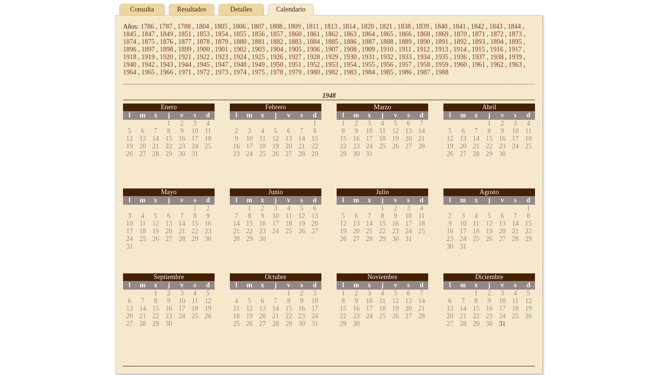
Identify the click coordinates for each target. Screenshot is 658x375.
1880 (240, 41)
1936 (460, 57)
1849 (166, 34)
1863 (350, 34)
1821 (385, 26)
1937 (478, 57)
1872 (497, 34)
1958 (423, 64)
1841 (459, 26)
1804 (202, 26)
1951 (295, 64)
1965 (148, 72)
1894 (497, 41)
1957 (405, 64)
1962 (497, 64)
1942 (148, 64)
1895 (515, 41)
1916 (496, 49)
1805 (220, 26)
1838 (404, 26)
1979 (295, 72)
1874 (129, 41)
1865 (386, 34)
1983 (350, 72)
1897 (148, 49)
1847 (148, 34)
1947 (221, 64)
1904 (276, 49)
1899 (185, 49)
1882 (276, 41)
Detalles (241, 9)
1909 (368, 49)
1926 (276, 57)
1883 (295, 41)
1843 (496, 26)
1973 (221, 72)
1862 (332, 34)
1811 (312, 26)
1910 (386, 49)
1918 (129, 57)
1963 (515, 64)
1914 (459, 49)
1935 (442, 57)
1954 (350, 64)
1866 (405, 34)
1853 (203, 34)
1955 (368, 64)
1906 (313, 49)
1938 (497, 57)
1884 (313, 41)
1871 (478, 34)
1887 (368, 41)
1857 (276, 34)
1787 (165, 26)
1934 (423, 57)
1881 (258, 41)
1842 (477, 26)
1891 (442, 41)
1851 (185, 34)
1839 (422, 26)
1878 (203, 41)
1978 (276, 72)
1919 (148, 57)
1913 (441, 49)
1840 (440, 26)
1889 (405, 41)
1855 (240, 34)
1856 (258, 34)
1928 (313, 57)
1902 (240, 49)
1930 (350, 57)
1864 (368, 34)
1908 (350, 49)
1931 (368, 57)
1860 (295, 34)
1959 (442, 64)
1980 (313, 72)
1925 (258, 57)
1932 (386, 57)
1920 (166, 57)
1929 (332, 57)
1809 (294, 26)
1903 (258, 49)
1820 (367, 26)
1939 (515, 57)
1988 (442, 72)
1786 (147, 26)
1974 (240, 72)
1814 (349, 26)
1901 (221, 49)
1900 (203, 49)
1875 (148, 41)
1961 (478, 64)
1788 (184, 26)
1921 (185, 57)
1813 (330, 26)
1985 (386, 72)
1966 (166, 72)
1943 (166, 64)
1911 (405, 49)
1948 (240, 64)
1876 (166, 41)
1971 (185, 72)
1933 (405, 57)
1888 (386, 41)
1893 (478, 41)
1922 (203, 57)
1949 (258, 64)
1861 (313, 34)
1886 (350, 41)
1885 (332, 41)
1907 (332, 49)
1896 (129, 49)
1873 (515, 34)
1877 (185, 41)
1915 (478, 49)
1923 (221, 57)
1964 (129, 72)
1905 (295, 49)
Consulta (142, 9)
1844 (514, 26)
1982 (332, 72)
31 (502, 323)
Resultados (191, 9)
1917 (515, 49)
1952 (313, 64)
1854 (221, 34)
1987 (423, 72)
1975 (258, 72)
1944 (185, 64)
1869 (442, 34)
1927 (295, 57)
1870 (460, 34)
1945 (203, 64)
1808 (275, 26)
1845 (129, 34)
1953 (332, 64)
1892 (460, 41)
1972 (203, 72)
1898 (166, 49)
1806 (239, 26)
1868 (423, 34)
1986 (405, 72)
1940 (129, 64)
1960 (460, 64)
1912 (423, 49)
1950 (276, 64)
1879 (221, 41)
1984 (368, 72)
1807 (257, 26)
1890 (423, 41)
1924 (240, 57)
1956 (386, 64)
